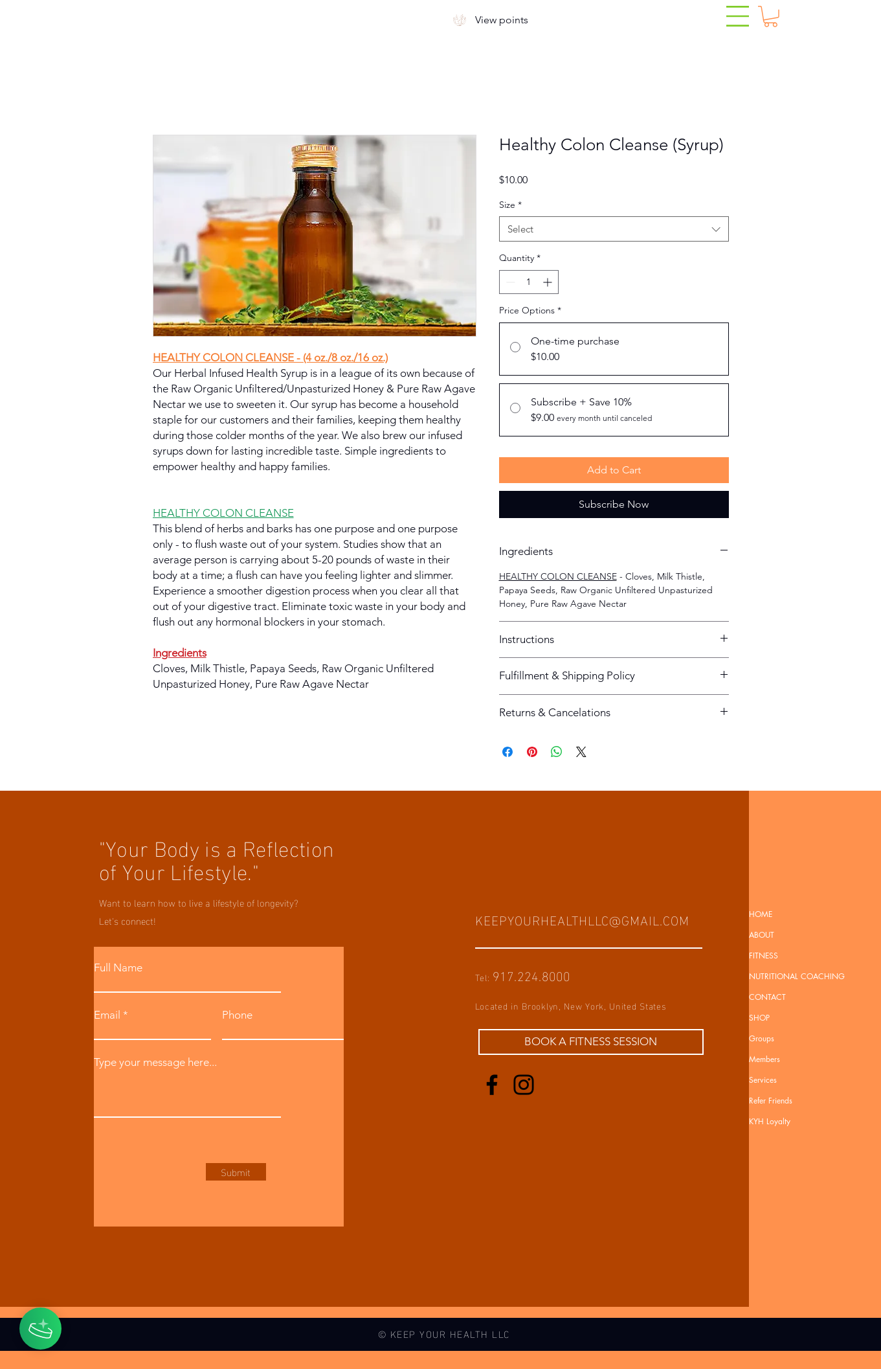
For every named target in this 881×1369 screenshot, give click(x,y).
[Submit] (236, 1172)
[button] (737, 16)
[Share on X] (581, 752)
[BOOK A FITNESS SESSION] (591, 1042)
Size (510, 204)
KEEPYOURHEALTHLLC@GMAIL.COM (582, 919)
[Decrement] (509, 282)
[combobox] (614, 229)
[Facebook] (492, 1084)
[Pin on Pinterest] (532, 752)
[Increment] (549, 282)
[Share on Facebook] (507, 752)
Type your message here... (155, 1062)
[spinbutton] (529, 282)
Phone (237, 1015)
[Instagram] (523, 1084)
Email (107, 1015)
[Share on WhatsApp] (556, 752)
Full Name (118, 967)
